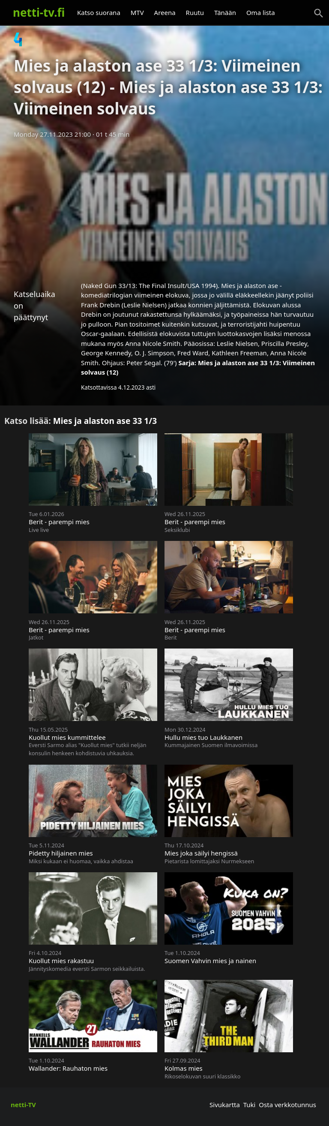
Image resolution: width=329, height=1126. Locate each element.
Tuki (249, 1104)
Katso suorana (98, 12)
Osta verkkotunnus (287, 1104)
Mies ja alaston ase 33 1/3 (105, 420)
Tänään (225, 12)
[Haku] (318, 13)
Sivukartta (224, 1104)
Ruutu (195, 12)
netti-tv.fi (39, 12)
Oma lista (260, 12)
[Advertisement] (164, 207)
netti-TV (23, 1104)
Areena (165, 12)
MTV (137, 12)
